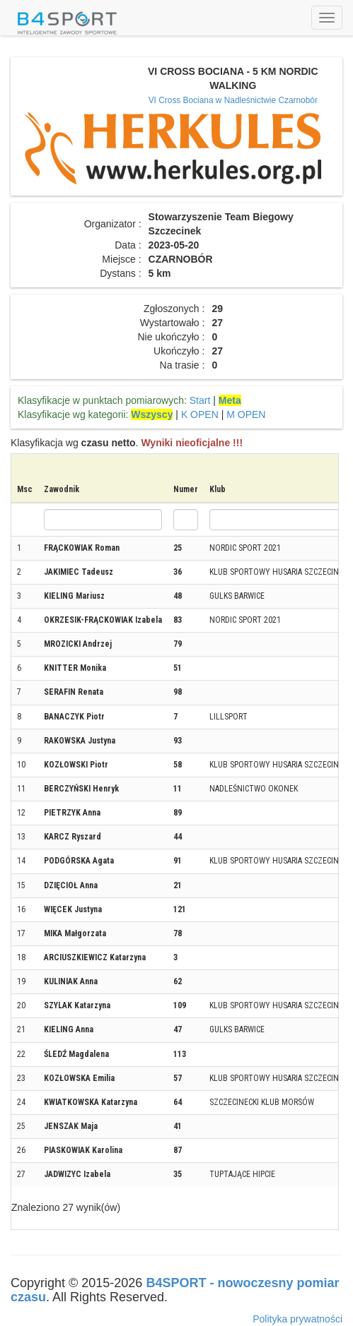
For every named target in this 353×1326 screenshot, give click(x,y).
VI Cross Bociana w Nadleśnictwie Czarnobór (233, 100)
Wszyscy (152, 414)
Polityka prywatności (297, 1319)
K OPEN (200, 414)
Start (200, 400)
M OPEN (245, 414)
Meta (230, 400)
